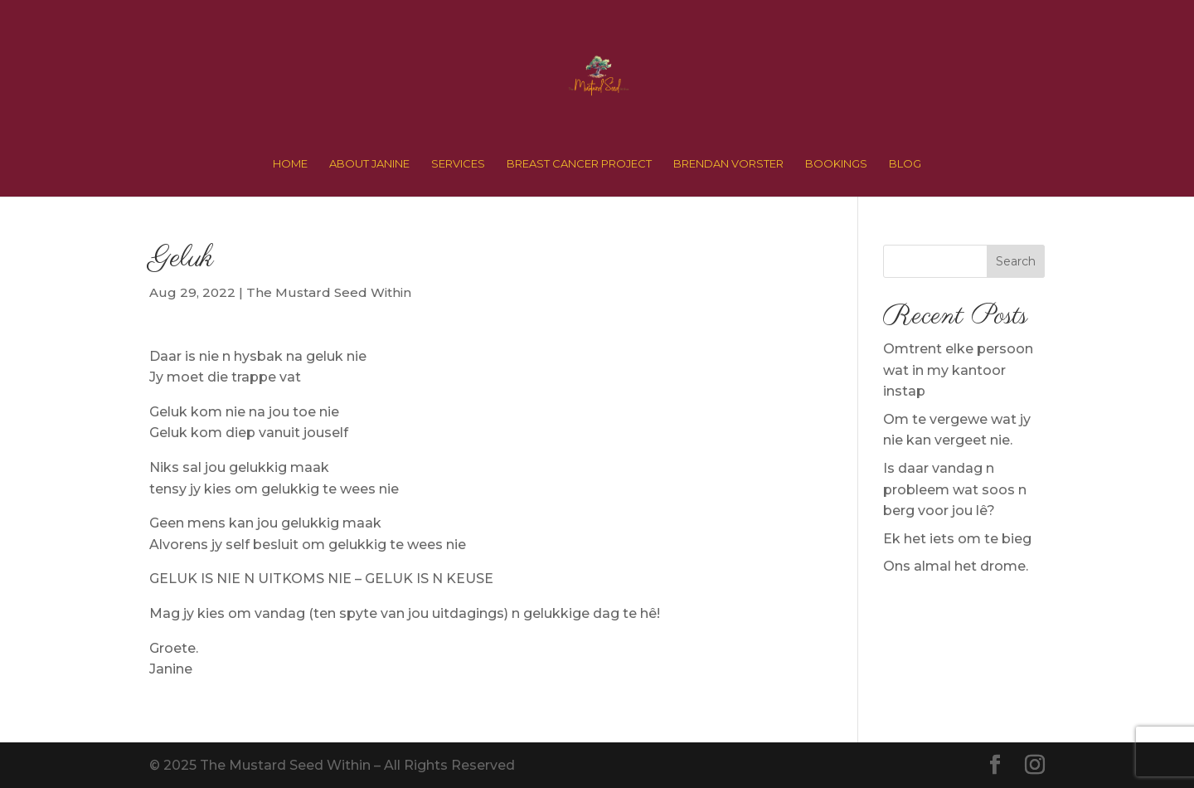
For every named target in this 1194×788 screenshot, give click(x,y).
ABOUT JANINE (369, 164)
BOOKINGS (836, 164)
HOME (290, 164)
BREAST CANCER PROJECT (579, 164)
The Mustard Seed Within (328, 292)
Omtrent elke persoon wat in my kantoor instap (958, 370)
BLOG (905, 164)
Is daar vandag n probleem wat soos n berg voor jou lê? (955, 489)
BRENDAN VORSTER (728, 164)
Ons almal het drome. (955, 566)
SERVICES (458, 164)
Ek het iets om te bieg (957, 539)
